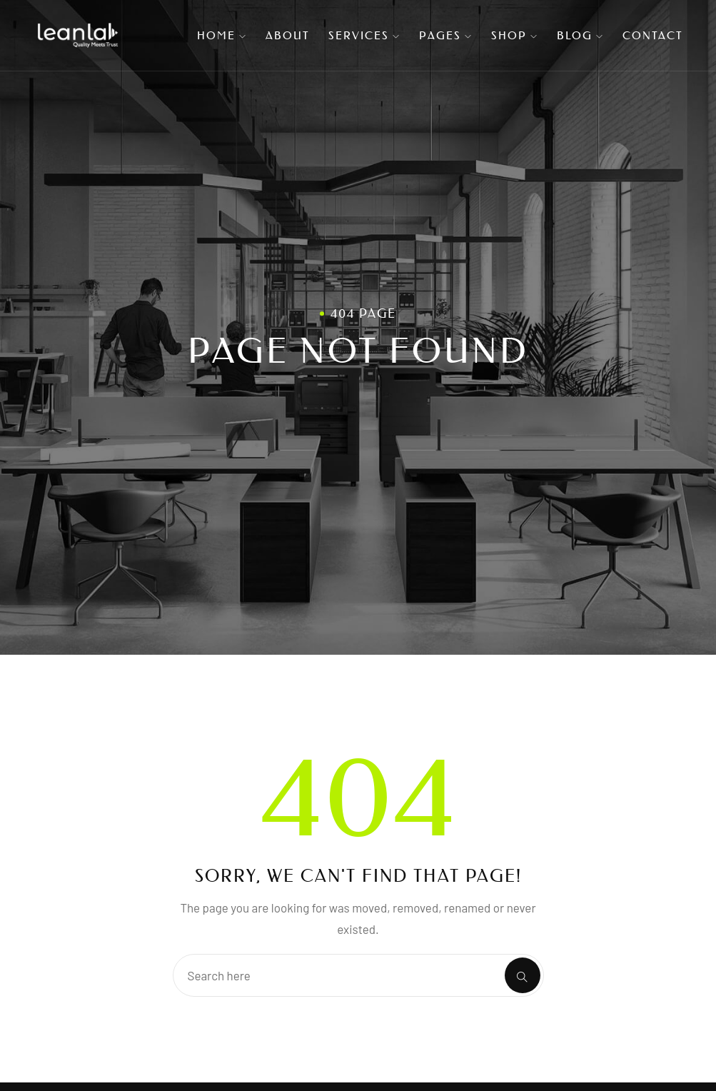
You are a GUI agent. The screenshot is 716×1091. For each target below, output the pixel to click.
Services (364, 35)
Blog (580, 35)
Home (222, 35)
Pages (446, 35)
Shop (514, 35)
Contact (652, 35)
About (288, 35)
